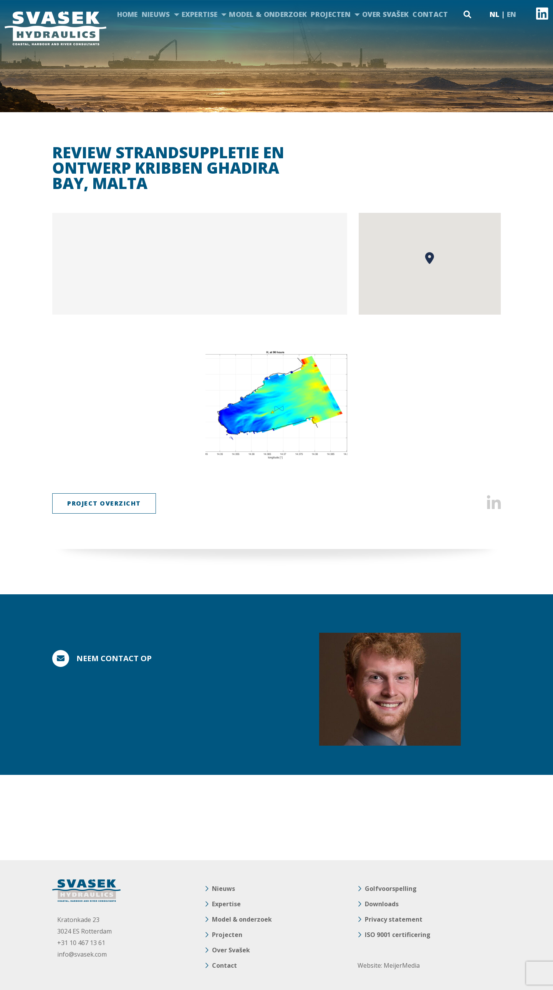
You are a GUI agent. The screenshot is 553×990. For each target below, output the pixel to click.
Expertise (200, 14)
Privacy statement (393, 919)
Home (127, 14)
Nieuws (156, 14)
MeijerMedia (402, 965)
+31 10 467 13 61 (81, 943)
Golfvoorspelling (391, 888)
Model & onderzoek (268, 14)
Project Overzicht (104, 503)
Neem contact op (114, 658)
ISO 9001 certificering (397, 934)
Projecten (331, 14)
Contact (430, 14)
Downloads (382, 904)
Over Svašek (385, 14)
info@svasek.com (82, 954)
